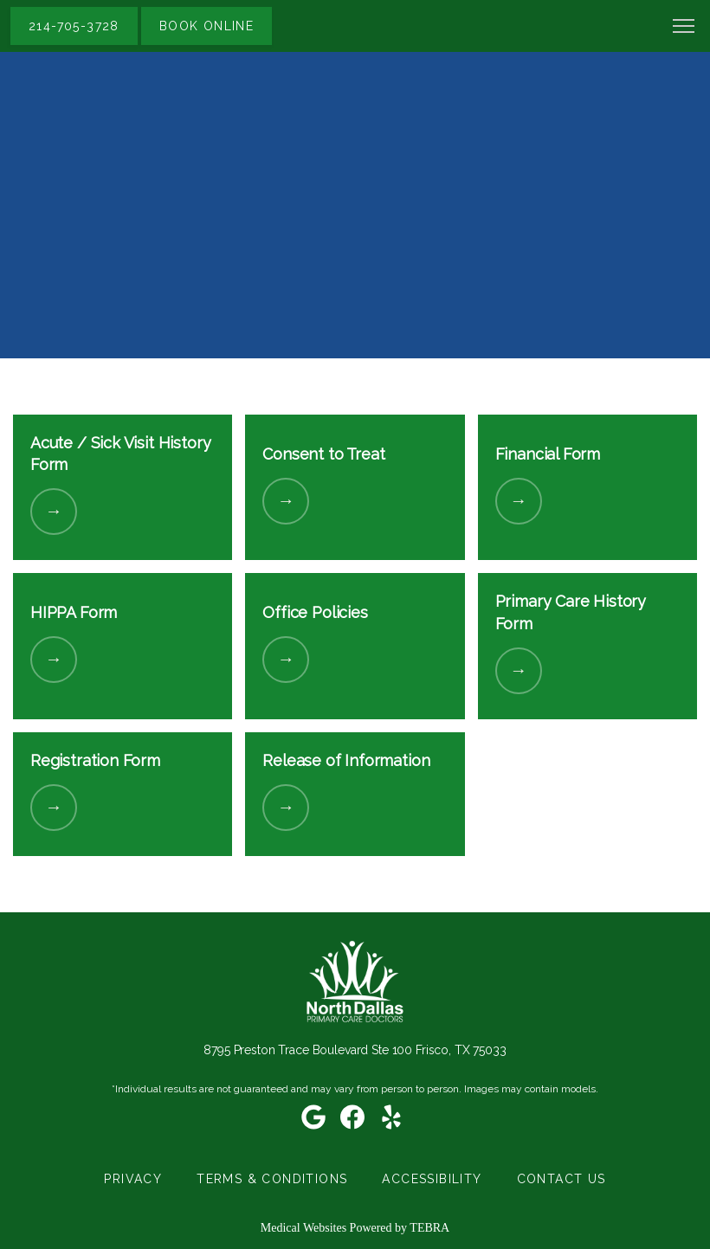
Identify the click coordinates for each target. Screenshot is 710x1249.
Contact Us (561, 1179)
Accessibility (431, 1179)
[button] (684, 27)
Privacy (133, 1179)
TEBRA (429, 1227)
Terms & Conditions (272, 1179)
